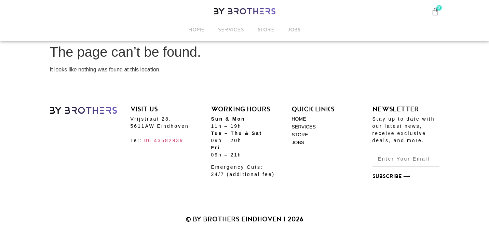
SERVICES (231, 29)
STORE (266, 29)
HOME (196, 29)
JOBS (294, 29)
